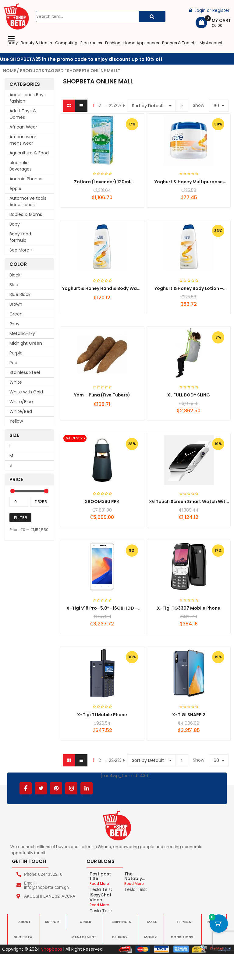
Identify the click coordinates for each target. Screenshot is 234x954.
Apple (15, 188)
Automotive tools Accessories (27, 201)
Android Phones (25, 179)
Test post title (100, 876)
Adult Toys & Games (22, 114)
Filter (20, 518)
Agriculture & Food (29, 153)
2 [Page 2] (99, 106)
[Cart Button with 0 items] (219, 923)
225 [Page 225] (118, 106)
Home (9, 71)
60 (216, 106)
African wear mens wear (22, 140)
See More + (21, 250)
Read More (99, 883)
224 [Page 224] (112, 106)
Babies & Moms (25, 214)
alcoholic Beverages (20, 166)
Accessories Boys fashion (27, 98)
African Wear (23, 127)
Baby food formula (20, 237)
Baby (14, 224)
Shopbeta (51, 949)
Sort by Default (148, 106)
